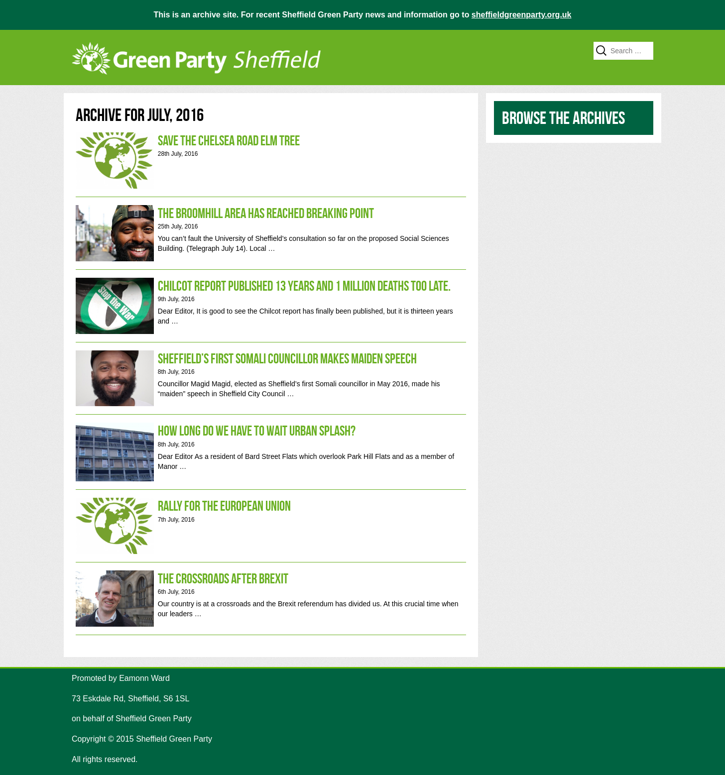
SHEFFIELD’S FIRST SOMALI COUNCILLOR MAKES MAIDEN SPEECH (271, 378)
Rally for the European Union (271, 526)
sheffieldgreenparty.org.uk (522, 14)
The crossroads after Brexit (271, 598)
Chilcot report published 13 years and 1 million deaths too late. (271, 306)
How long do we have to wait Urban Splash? (271, 452)
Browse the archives (563, 117)
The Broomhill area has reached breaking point (271, 233)
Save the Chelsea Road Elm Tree (271, 160)
